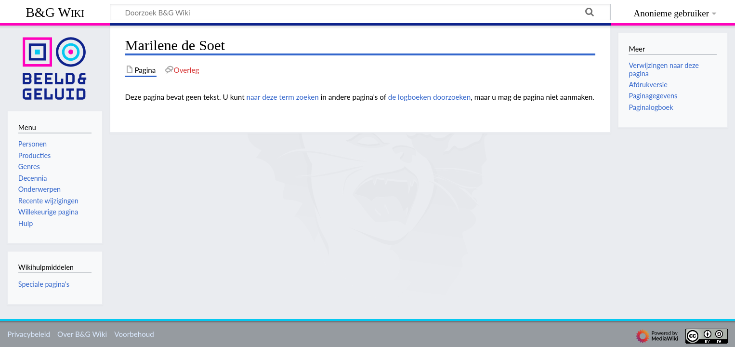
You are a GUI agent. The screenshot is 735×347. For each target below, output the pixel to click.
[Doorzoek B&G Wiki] (360, 12)
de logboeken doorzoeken (429, 97)
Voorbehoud (134, 334)
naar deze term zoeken (283, 97)
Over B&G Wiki (82, 334)
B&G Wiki (55, 12)
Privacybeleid (28, 334)
